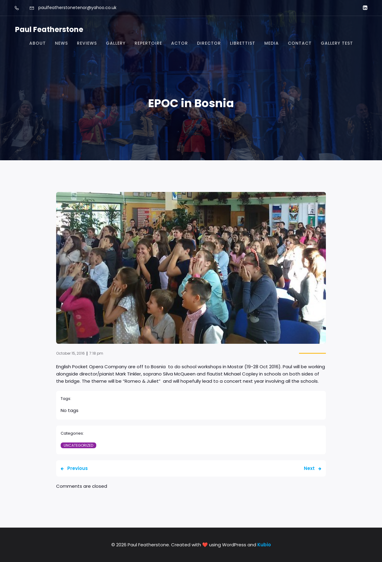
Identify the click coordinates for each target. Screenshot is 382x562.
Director (209, 43)
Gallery (116, 43)
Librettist (242, 43)
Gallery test (337, 43)
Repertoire (148, 43)
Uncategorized (78, 445)
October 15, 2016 (70, 353)
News (61, 43)
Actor (179, 43)
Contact (300, 43)
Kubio (264, 544)
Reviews (87, 43)
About (37, 43)
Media (271, 43)
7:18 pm (96, 353)
